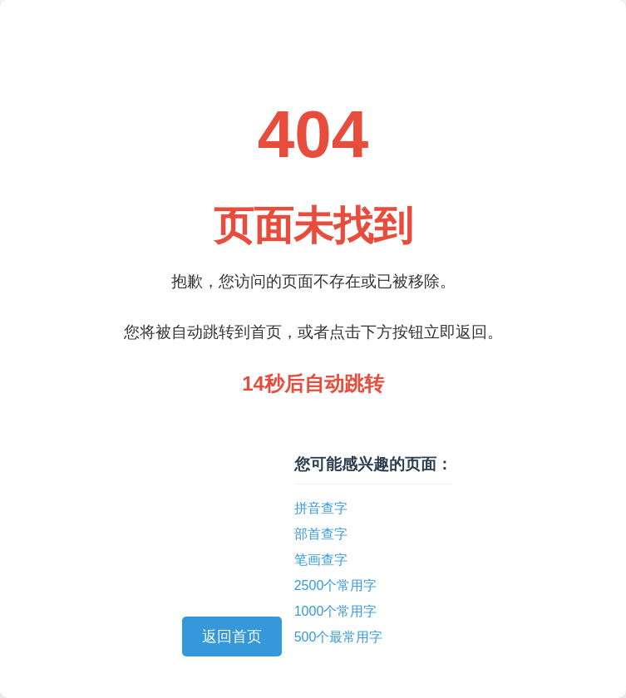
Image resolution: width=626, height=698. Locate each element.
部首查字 (321, 534)
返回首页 (232, 636)
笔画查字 (321, 560)
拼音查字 (321, 508)
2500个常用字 (335, 585)
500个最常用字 (338, 637)
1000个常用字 (335, 611)
